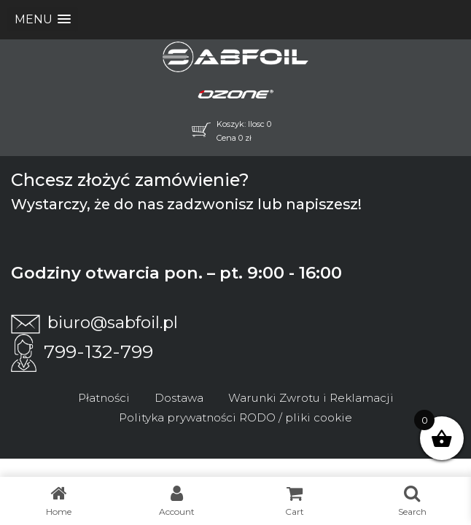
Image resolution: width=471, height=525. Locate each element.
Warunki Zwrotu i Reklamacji (311, 398)
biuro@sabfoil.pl (94, 322)
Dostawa (179, 398)
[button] (42, 19)
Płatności (104, 398)
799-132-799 (82, 351)
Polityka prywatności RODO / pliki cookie (235, 417)
